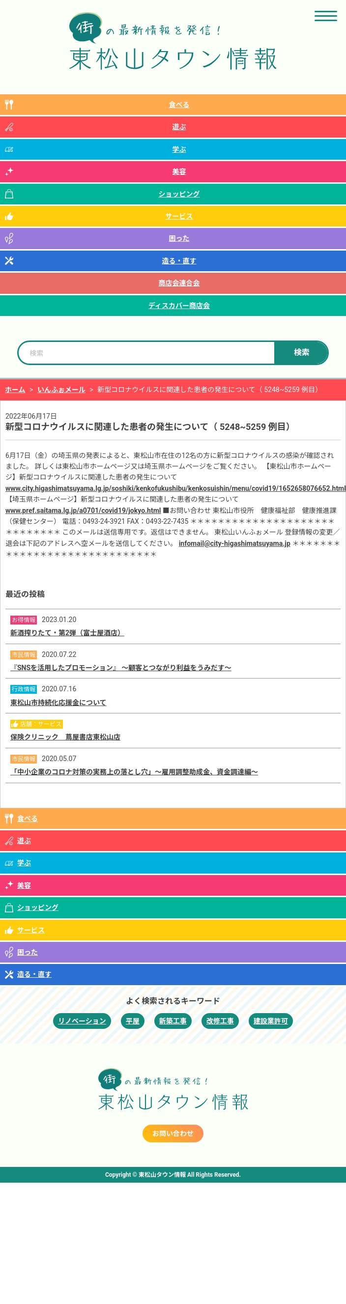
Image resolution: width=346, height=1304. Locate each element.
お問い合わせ (173, 1133)
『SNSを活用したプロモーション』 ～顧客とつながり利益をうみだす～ (120, 668)
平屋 (133, 1021)
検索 (302, 352)
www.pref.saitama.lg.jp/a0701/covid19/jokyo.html (83, 510)
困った (179, 238)
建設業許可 (271, 1021)
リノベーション (82, 1021)
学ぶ (179, 149)
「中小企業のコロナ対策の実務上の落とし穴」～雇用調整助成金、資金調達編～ (134, 772)
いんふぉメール (61, 390)
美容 (179, 171)
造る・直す (179, 261)
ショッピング (179, 194)
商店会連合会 (179, 283)
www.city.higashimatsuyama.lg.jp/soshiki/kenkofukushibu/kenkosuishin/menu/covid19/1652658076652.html (175, 488)
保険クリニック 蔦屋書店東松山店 (65, 737)
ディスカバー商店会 (179, 306)
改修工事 (220, 1021)
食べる (179, 105)
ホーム (15, 390)
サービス (179, 216)
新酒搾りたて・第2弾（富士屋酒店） (67, 633)
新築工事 (173, 1021)
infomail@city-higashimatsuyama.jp (234, 543)
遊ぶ (179, 127)
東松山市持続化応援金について (58, 703)
